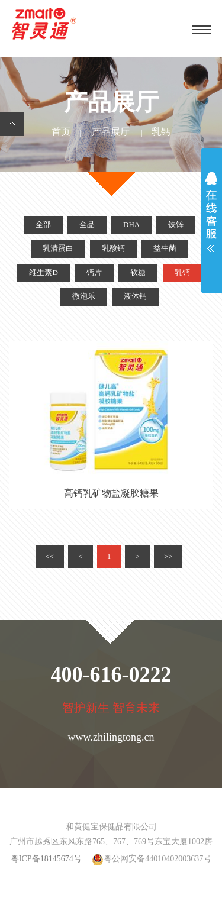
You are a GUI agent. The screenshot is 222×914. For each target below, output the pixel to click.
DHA (131, 225)
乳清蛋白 (58, 248)
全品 (87, 225)
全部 (43, 225)
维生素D (43, 273)
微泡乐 (83, 296)
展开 (211, 215)
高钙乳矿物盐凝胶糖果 (111, 494)
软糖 (138, 273)
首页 (61, 132)
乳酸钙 (113, 248)
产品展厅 (111, 132)
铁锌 (176, 225)
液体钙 (135, 296)
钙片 (94, 273)
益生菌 (164, 248)
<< (50, 556)
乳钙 (182, 273)
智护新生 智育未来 (111, 708)
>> (168, 556)
